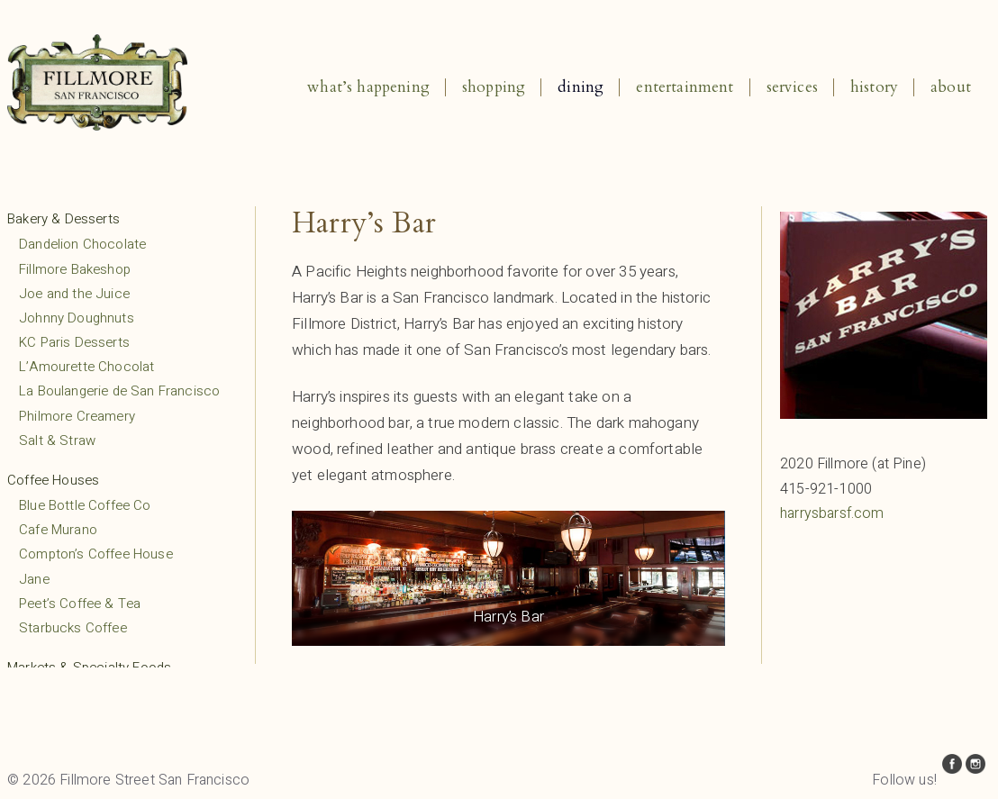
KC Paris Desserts (74, 342)
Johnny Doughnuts (76, 318)
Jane (34, 579)
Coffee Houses (53, 480)
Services (792, 87)
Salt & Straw (57, 440)
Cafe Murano (58, 530)
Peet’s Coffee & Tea (80, 603)
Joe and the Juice (74, 294)
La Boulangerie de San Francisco (119, 391)
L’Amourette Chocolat (86, 367)
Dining (580, 87)
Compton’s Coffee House (96, 554)
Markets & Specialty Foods (89, 667)
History (874, 87)
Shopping (493, 87)
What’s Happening (368, 87)
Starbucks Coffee (73, 628)
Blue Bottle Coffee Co (85, 505)
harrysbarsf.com (832, 513)
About (950, 87)
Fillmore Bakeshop (75, 269)
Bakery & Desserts (63, 219)
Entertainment (684, 87)
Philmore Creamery (77, 416)
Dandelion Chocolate (82, 244)
